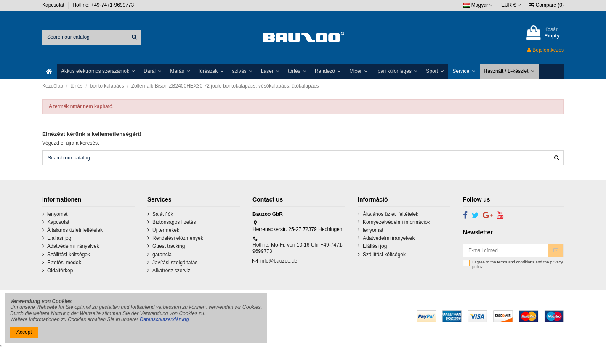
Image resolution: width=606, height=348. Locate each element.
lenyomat (57, 214)
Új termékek (165, 230)
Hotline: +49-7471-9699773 (103, 5)
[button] (98, 71)
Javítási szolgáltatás (174, 263)
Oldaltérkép (60, 271)
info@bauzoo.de (279, 261)
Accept (24, 332)
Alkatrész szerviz (171, 271)
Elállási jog (59, 238)
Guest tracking (168, 246)
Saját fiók (162, 214)
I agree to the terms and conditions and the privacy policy (517, 264)
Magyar (478, 5)
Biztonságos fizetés (174, 222)
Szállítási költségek (68, 255)
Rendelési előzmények (177, 238)
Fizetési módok (64, 263)
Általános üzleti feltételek (75, 230)
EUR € (511, 5)
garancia (162, 255)
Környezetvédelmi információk (396, 222)
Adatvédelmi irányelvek (73, 246)
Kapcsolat (54, 5)
